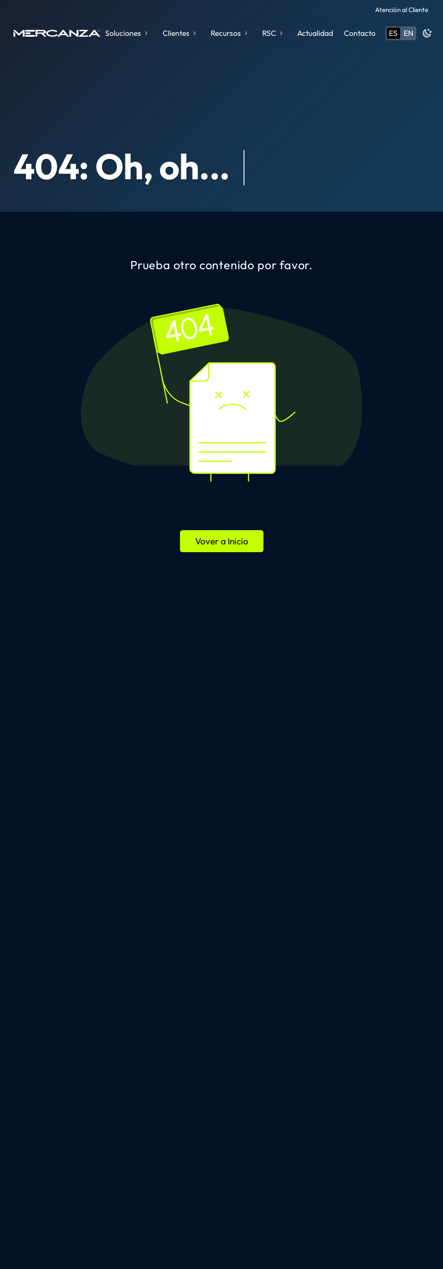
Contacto (360, 33)
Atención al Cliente (401, 10)
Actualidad (315, 33)
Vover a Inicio (221, 541)
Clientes (180, 33)
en (408, 33)
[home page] (56, 33)
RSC (273, 33)
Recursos (230, 33)
